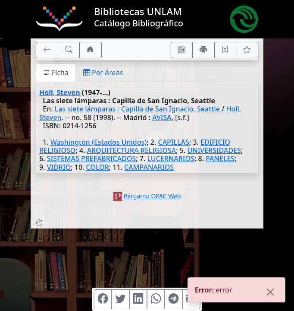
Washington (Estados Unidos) (98, 142)
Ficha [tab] (56, 72)
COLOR (97, 167)
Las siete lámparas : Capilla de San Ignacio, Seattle (137, 109)
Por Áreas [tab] (103, 72)
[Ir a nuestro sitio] (90, 50)
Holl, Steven (59, 92)
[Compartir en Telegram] (174, 299)
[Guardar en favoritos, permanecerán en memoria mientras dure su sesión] (225, 50)
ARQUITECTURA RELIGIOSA (131, 150)
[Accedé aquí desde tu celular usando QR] (182, 50)
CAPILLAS (173, 142)
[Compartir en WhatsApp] (156, 299)
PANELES (220, 158)
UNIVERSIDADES (214, 150)
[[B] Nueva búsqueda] (69, 50)
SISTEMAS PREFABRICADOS (91, 158)
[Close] (270, 293)
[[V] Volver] (47, 50)
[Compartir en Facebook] (103, 299)
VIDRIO (59, 167)
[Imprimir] (203, 50)
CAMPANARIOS (149, 167)
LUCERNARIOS (170, 158)
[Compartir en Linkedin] (138, 299)
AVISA (162, 117)
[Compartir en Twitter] (121, 299)
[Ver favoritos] (247, 50)
